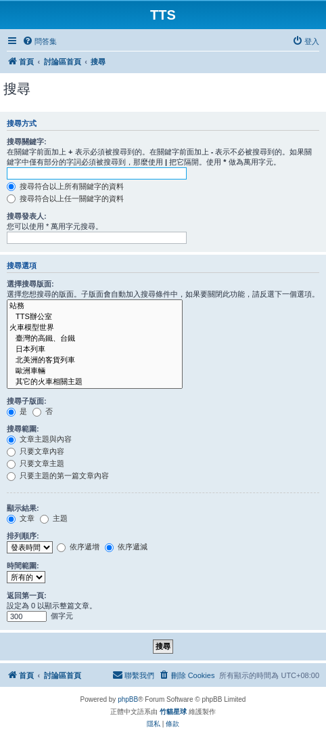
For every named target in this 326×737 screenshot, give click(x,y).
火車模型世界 (94, 327)
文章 (20, 518)
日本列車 (94, 349)
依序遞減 (126, 547)
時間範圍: (23, 566)
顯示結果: (23, 508)
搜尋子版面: (27, 401)
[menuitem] (39, 41)
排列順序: (23, 536)
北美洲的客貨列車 (94, 360)
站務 (94, 306)
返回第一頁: (27, 595)
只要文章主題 (35, 463)
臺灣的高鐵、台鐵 (94, 338)
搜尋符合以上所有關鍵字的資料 (65, 186)
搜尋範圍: (23, 429)
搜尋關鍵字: (27, 142)
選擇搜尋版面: (30, 284)
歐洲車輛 (94, 371)
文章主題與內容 (39, 439)
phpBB (128, 699)
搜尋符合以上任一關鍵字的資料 (65, 198)
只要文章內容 (35, 451)
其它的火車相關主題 (94, 382)
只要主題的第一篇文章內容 (58, 475)
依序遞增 (78, 547)
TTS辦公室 (94, 317)
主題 (54, 518)
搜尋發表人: (27, 216)
